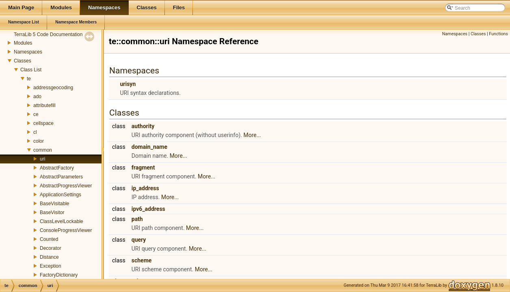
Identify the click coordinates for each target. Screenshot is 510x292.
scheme (142, 260)
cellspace (43, 123)
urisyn (128, 84)
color (38, 141)
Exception (50, 266)
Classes (22, 61)
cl (35, 132)
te (29, 79)
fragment (143, 167)
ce (36, 114)
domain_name (149, 147)
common (42, 150)
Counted (49, 239)
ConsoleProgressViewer (66, 230)
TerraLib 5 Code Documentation (48, 34)
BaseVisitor (52, 212)
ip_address (145, 188)
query (139, 239)
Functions (498, 33)
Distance (49, 257)
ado (37, 96)
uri (42, 159)
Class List (30, 70)
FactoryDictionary (59, 275)
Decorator (50, 248)
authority (143, 126)
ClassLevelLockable (61, 221)
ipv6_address (148, 209)
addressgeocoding (53, 87)
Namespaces (28, 52)
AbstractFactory (57, 168)
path (137, 219)
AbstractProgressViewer (66, 186)
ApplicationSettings (60, 195)
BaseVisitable (54, 203)
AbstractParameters (61, 177)
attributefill (44, 105)
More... (252, 135)
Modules (23, 43)
